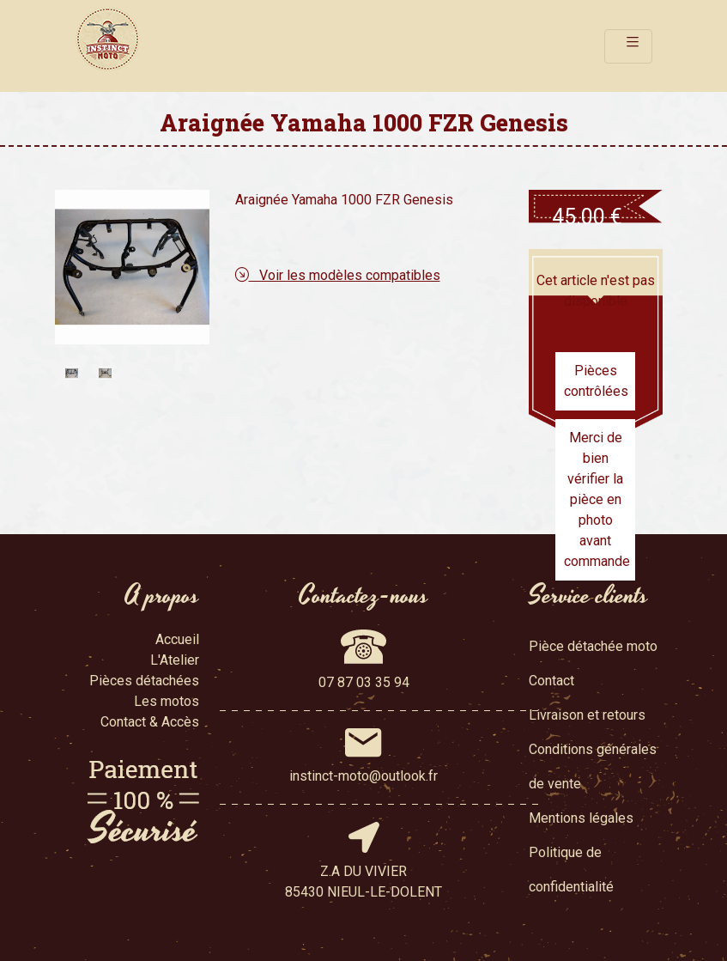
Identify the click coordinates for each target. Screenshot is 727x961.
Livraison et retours (587, 715)
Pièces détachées (144, 680)
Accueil (177, 639)
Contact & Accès (149, 722)
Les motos (166, 701)
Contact (551, 680)
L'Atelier (174, 660)
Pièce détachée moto (593, 646)
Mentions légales (581, 818)
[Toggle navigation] (628, 46)
